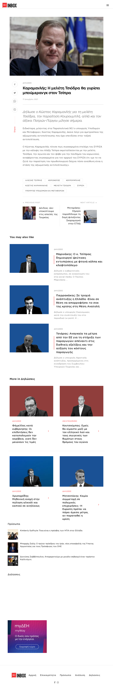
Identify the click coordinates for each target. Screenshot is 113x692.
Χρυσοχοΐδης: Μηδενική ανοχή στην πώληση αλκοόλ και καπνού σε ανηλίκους (26, 506)
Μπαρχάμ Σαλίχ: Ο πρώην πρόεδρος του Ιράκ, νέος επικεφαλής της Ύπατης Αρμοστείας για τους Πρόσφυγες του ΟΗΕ (57, 550)
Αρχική (32, 678)
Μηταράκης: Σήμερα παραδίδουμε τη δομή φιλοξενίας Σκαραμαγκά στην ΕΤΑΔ (71, 216)
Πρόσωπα (65, 678)
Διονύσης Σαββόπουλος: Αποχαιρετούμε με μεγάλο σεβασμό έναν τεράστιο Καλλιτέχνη (57, 563)
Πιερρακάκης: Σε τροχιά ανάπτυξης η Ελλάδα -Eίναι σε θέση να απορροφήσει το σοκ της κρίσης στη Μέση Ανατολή (78, 301)
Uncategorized (69, 424)
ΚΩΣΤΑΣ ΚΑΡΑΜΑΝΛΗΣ (36, 186)
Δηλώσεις (27, 83)
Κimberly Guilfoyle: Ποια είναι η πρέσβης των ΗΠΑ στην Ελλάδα (51, 536)
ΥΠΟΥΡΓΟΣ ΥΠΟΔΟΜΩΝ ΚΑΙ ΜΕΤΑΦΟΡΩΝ (44, 191)
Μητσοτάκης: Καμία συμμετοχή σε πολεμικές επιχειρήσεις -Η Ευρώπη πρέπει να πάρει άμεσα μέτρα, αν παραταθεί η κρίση (75, 513)
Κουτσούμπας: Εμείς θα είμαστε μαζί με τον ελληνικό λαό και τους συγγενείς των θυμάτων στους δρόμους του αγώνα (76, 436)
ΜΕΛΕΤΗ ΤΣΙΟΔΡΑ (62, 186)
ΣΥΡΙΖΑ (80, 186)
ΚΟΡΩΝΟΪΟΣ (54, 180)
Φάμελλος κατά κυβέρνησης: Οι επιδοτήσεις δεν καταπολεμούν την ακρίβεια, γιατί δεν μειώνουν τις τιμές (24, 436)
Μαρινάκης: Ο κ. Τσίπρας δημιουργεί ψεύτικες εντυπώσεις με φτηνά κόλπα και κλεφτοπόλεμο (79, 260)
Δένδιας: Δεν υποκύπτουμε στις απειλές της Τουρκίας (48, 213)
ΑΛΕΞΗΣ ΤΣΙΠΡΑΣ (33, 180)
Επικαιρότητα (48, 678)
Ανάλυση (80, 678)
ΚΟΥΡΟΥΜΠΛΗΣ (73, 180)
